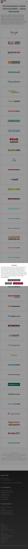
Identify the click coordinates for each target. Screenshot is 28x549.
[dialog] (14, 274)
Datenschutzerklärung (5, 277)
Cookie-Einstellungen (14, 280)
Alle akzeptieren (18, 283)
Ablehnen (8, 283)
